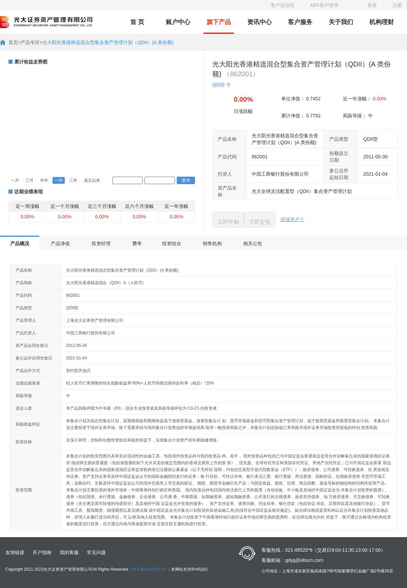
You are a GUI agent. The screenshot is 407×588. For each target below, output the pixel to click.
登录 (372, 5)
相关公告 (252, 243)
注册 (397, 5)
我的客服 (69, 552)
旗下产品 (219, 22)
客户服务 (300, 22)
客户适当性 (282, 5)
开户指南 (42, 552)
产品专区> (31, 42)
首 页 (137, 22)
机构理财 (381, 22)
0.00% (379, 98)
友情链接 (14, 552)
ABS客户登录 (324, 5)
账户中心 (178, 22)
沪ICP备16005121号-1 (149, 569)
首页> (14, 42)
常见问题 (96, 552)
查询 (186, 180)
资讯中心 (259, 22)
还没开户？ (292, 219)
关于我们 (341, 22)
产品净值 (60, 243)
